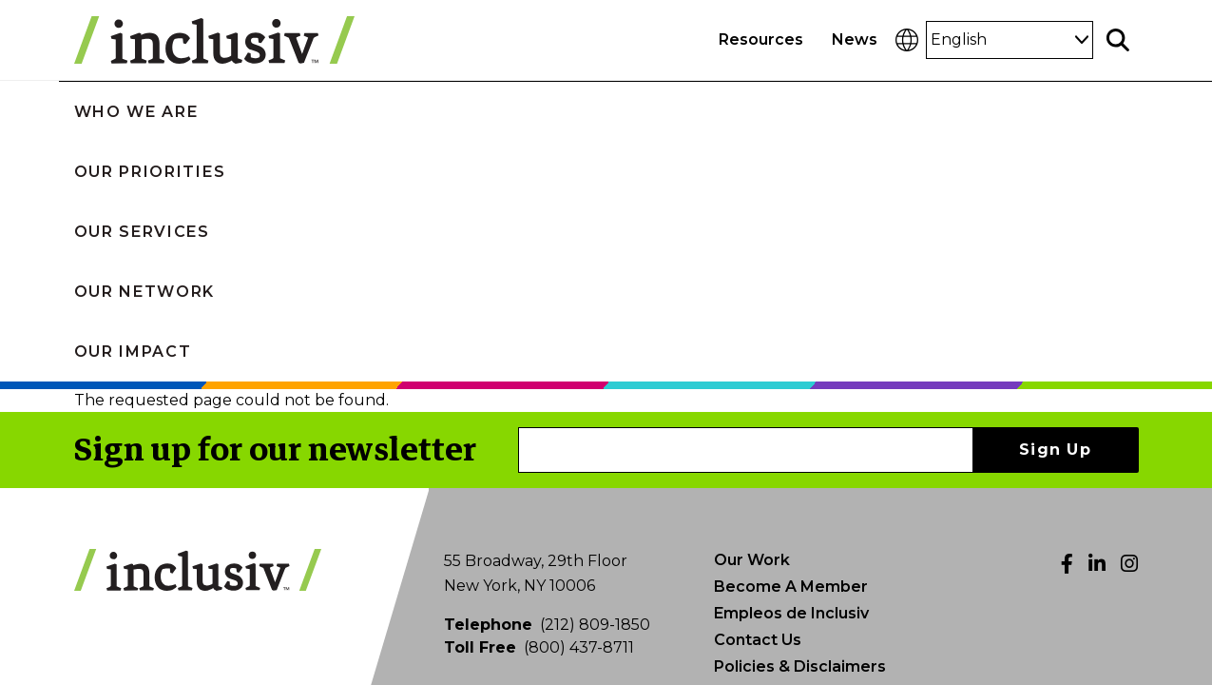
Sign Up (1055, 209)
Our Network (813, 111)
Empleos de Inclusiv (791, 372)
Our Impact (1003, 111)
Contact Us (757, 399)
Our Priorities (410, 111)
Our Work (752, 319)
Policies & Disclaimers (800, 426)
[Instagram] (1129, 323)
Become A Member (791, 346)
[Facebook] (1067, 323)
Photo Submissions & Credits (827, 452)
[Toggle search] (1118, 40)
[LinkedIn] (1097, 323)
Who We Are (211, 111)
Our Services (614, 111)
